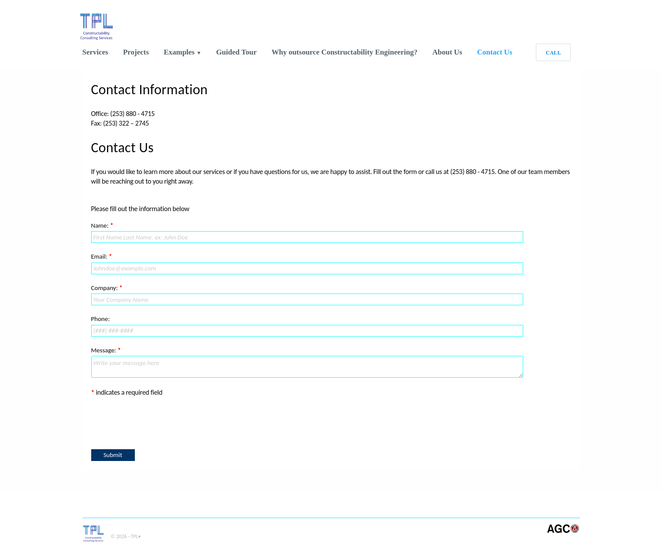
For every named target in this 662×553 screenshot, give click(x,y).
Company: (107, 288)
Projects (136, 52)
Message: (106, 350)
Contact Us (494, 52)
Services (95, 52)
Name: (102, 225)
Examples (180, 52)
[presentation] (157, 422)
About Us (447, 52)
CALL (553, 53)
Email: (101, 256)
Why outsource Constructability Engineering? (344, 52)
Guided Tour (236, 52)
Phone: (100, 319)
